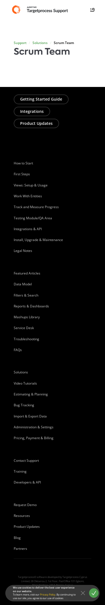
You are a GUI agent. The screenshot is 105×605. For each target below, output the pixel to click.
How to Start (23, 163)
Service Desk (24, 327)
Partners (20, 548)
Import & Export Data (30, 416)
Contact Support (26, 460)
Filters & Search (26, 295)
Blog (17, 537)
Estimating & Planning (31, 394)
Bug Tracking (24, 405)
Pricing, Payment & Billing (33, 438)
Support (20, 42)
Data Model (23, 284)
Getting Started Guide (41, 99)
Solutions (40, 42)
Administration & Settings (33, 427)
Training (20, 471)
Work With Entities (28, 196)
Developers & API (27, 482)
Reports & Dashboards (31, 306)
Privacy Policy (47, 594)
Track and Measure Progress (36, 207)
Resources (22, 515)
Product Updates (36, 123)
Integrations (32, 111)
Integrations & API (28, 229)
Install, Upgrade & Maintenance (38, 239)
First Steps (22, 174)
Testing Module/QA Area (33, 218)
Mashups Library (27, 317)
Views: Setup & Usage (31, 185)
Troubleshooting (26, 339)
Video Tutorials (25, 383)
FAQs (18, 350)
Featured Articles (27, 273)
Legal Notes (23, 250)
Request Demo (25, 504)
